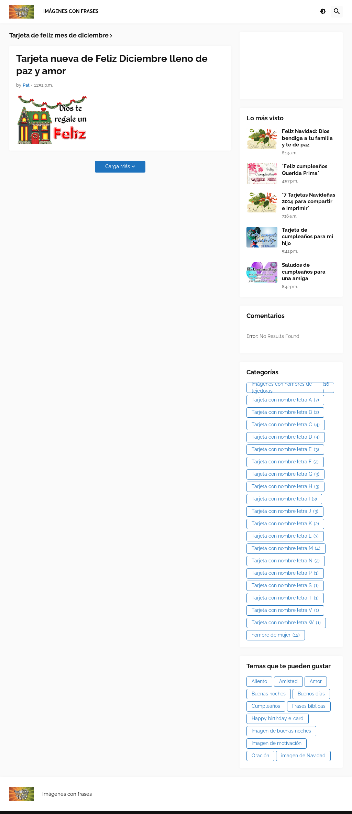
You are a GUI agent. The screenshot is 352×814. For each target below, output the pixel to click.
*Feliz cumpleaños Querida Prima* (304, 169)
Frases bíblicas (309, 706)
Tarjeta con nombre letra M (286, 548)
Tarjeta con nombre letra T (285, 598)
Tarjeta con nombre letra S (285, 585)
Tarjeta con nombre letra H (285, 486)
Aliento (259, 681)
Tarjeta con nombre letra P (285, 573)
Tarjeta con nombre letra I (284, 499)
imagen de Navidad (303, 755)
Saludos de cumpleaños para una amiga (304, 272)
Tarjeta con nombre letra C (286, 424)
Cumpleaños (266, 706)
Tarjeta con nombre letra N (286, 561)
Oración (260, 755)
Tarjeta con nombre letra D (286, 437)
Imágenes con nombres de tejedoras (290, 388)
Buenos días (311, 693)
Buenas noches (269, 693)
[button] (323, 12)
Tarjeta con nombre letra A (285, 400)
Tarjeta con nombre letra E (285, 449)
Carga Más (117, 166)
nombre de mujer (276, 635)
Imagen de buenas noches (281, 731)
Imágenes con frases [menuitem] (71, 11)
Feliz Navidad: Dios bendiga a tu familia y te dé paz (307, 138)
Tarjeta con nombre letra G (285, 474)
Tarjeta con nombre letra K (285, 523)
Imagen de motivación (276, 743)
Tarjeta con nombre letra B (285, 412)
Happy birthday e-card (278, 718)
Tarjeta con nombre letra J (285, 511)
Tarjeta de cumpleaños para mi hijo (307, 236)
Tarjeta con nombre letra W (286, 622)
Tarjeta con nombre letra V (285, 610)
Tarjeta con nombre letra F (285, 462)
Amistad (288, 681)
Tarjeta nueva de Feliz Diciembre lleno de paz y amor (112, 65)
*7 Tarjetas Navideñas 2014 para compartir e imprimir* (308, 201)
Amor (316, 681)
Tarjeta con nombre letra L (285, 536)
